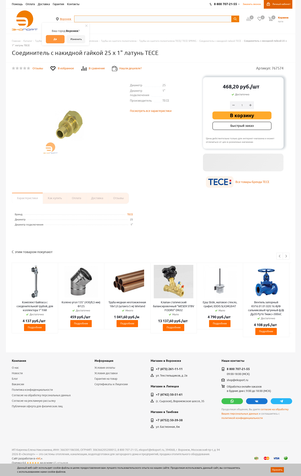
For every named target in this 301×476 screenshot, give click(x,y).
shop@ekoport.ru (237, 380)
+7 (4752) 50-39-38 (169, 420)
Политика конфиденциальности (32, 389)
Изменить (76, 39)
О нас (15, 367)
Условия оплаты (104, 367)
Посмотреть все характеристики (150, 110)
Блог (15, 378)
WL (39, 458)
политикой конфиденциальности (242, 418)
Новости (17, 373)
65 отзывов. (61, 462)
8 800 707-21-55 (238, 369)
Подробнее (35, 327)
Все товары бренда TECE (252, 182)
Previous (280, 256)
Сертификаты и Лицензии (111, 384)
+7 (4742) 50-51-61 (169, 394)
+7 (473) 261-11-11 (169, 369)
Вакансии (18, 384)
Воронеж (65, 18)
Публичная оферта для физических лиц (37, 406)
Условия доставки (106, 373)
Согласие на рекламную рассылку (34, 400)
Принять (277, 469)
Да (55, 39)
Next (286, 256)
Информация (103, 361)
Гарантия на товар (105, 378)
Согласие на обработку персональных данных (41, 395)
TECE (130, 214)
